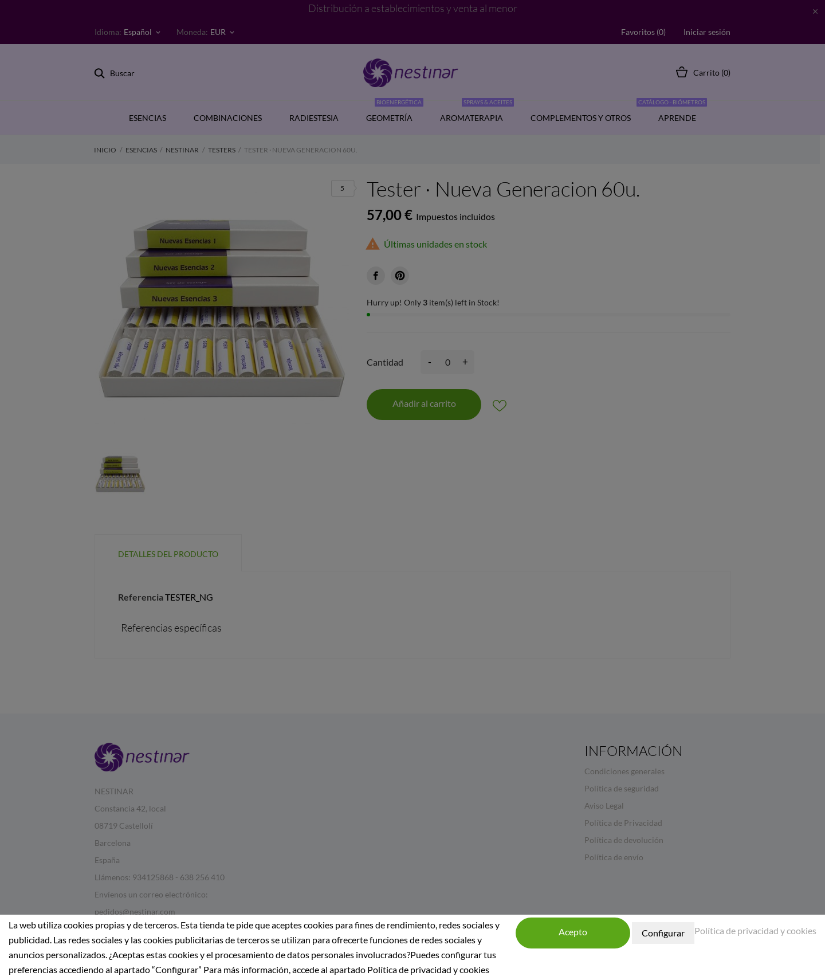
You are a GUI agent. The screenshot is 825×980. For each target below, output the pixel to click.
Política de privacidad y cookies (755, 930)
